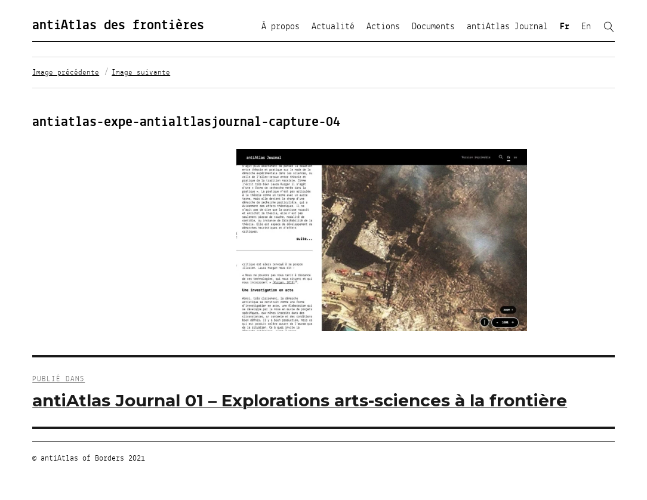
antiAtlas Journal (507, 26)
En (586, 26)
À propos (280, 26)
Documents (433, 26)
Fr (564, 26)
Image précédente (65, 72)
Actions (383, 26)
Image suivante (141, 72)
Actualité (333, 26)
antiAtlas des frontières (118, 25)
